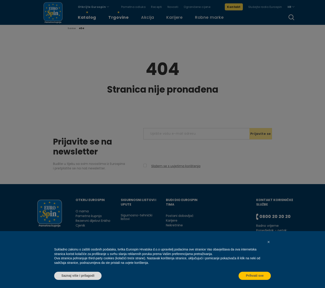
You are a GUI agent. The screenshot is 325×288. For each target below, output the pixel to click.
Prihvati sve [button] (255, 275)
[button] (268, 242)
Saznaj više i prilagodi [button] (77, 275)
